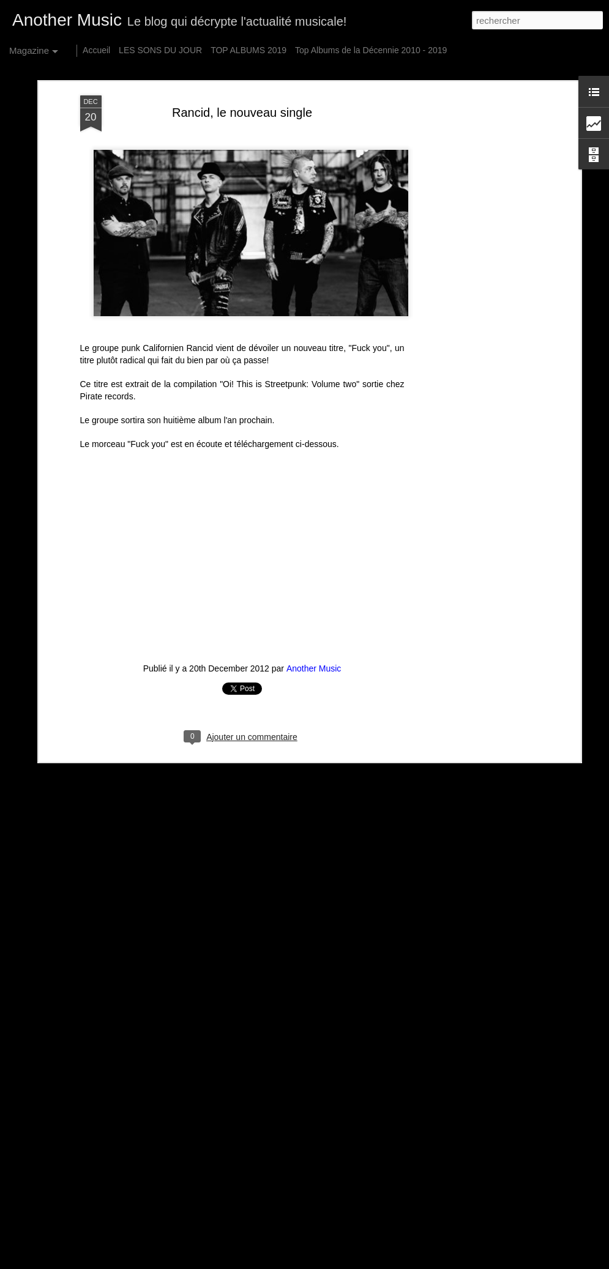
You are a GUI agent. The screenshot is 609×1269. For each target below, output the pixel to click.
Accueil (96, 50)
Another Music (313, 668)
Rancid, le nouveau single (242, 112)
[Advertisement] (472, 288)
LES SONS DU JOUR (160, 50)
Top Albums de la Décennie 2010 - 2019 (371, 50)
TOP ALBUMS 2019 (248, 50)
